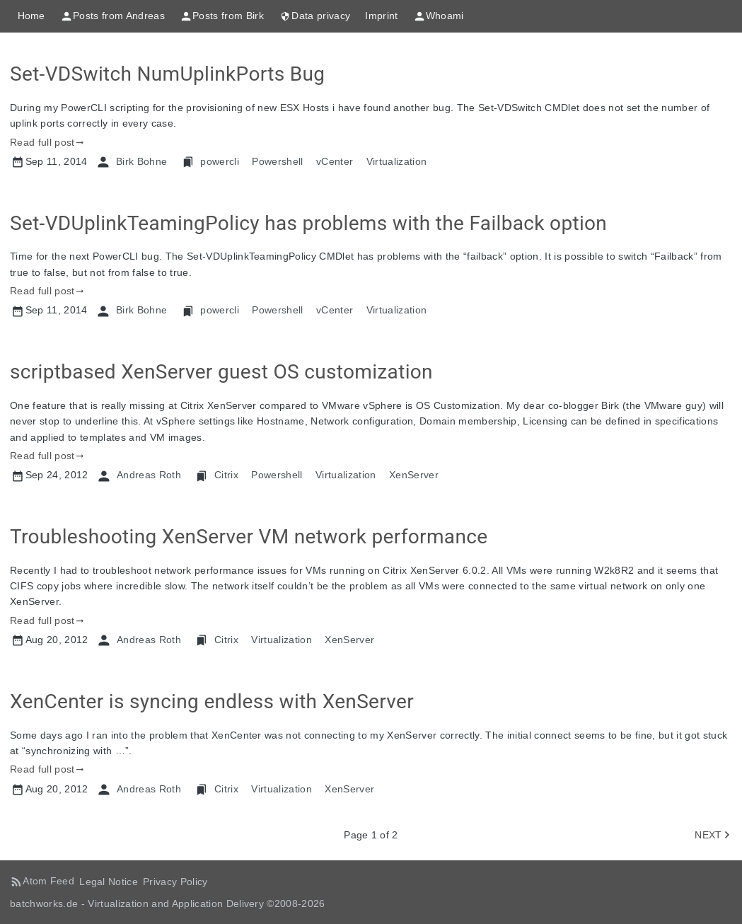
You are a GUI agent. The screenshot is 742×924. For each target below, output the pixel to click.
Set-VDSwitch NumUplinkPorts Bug (167, 74)
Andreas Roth (149, 474)
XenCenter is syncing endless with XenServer (212, 701)
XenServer (414, 474)
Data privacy (314, 16)
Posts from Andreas (112, 16)
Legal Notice (108, 881)
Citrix (226, 474)
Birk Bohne (141, 161)
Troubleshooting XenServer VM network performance (248, 536)
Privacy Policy (175, 881)
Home (31, 15)
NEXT (708, 835)
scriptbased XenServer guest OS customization (221, 371)
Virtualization (396, 161)
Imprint (381, 15)
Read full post (42, 142)
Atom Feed (48, 881)
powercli (219, 161)
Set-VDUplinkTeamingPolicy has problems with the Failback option (308, 223)
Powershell (277, 161)
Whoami (438, 16)
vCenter (334, 161)
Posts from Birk (222, 16)
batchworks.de (44, 903)
